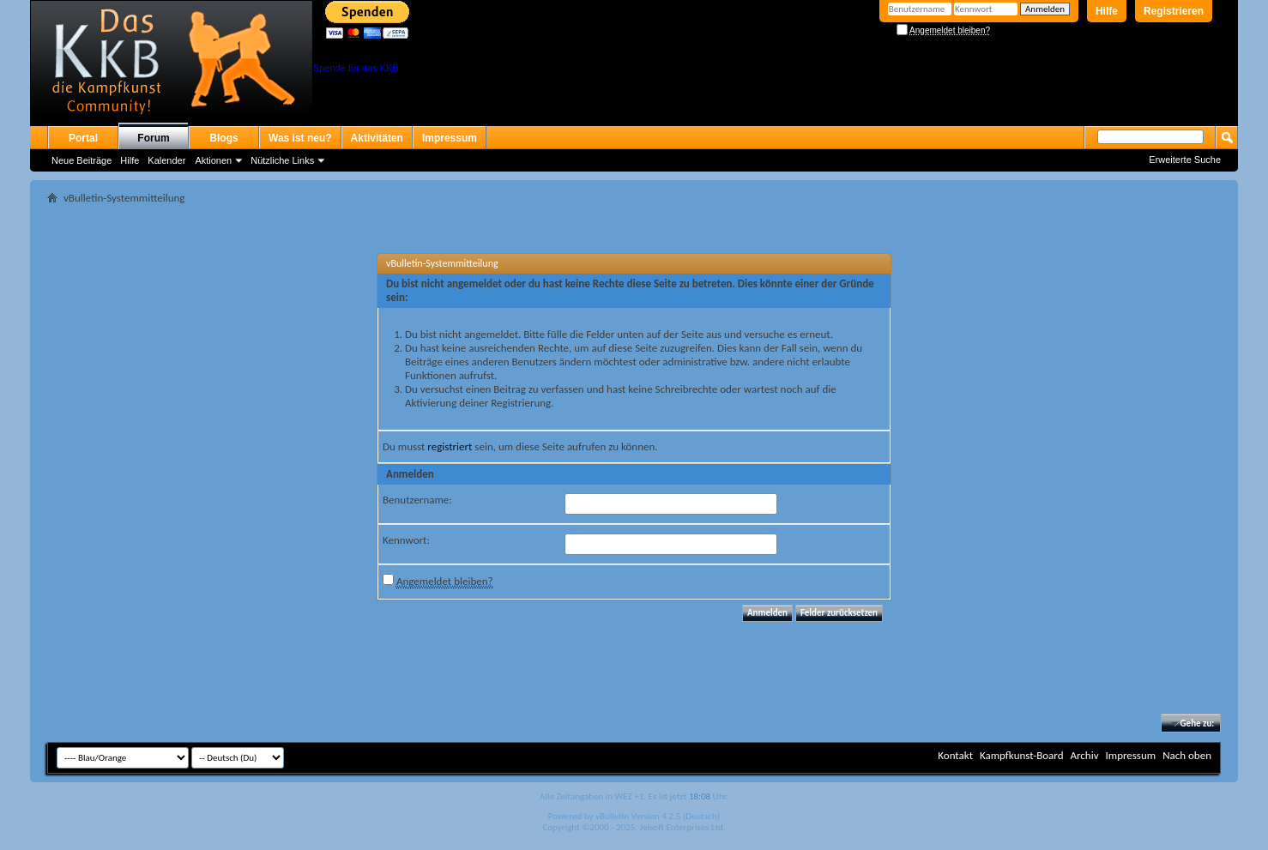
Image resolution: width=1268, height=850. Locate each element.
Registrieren (1174, 11)
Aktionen (213, 160)
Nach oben (1186, 755)
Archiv (1084, 755)
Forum (153, 138)
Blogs (223, 138)
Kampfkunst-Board (1022, 755)
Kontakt (955, 755)
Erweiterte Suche (1185, 159)
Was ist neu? (300, 138)
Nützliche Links (282, 160)
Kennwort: (406, 540)
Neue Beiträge (81, 160)
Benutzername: (417, 499)
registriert (449, 446)
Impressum (449, 138)
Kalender (166, 160)
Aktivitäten (377, 138)
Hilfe (1107, 11)
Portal (83, 138)
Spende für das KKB (356, 68)
